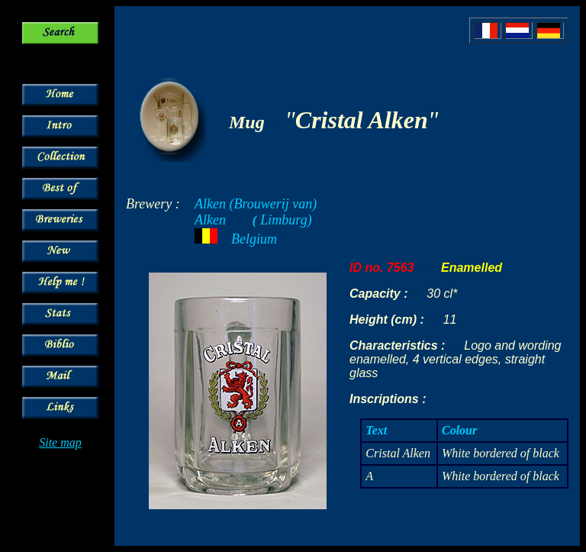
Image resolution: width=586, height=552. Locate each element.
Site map (60, 442)
